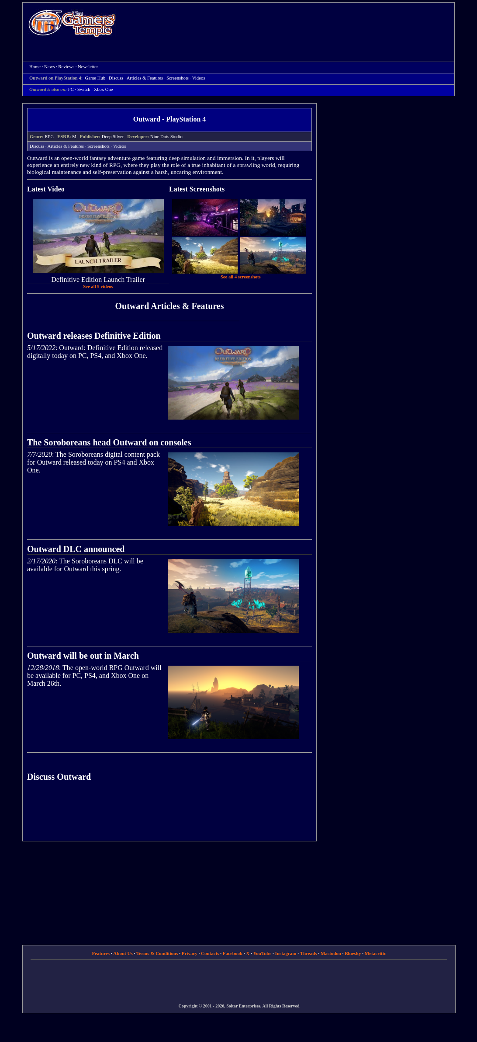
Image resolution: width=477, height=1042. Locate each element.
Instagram (286, 953)
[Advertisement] (290, 24)
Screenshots (177, 78)
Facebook (232, 953)
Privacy (189, 953)
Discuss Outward (59, 777)
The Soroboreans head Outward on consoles (109, 442)
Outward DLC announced (75, 549)
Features (101, 953)
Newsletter (88, 66)
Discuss (116, 78)
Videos (198, 78)
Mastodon (331, 953)
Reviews (66, 66)
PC (71, 89)
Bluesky (353, 953)
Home (72, 23)
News (49, 66)
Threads (308, 953)
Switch (83, 89)
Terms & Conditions (157, 953)
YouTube (262, 953)
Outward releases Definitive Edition (94, 335)
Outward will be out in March (83, 655)
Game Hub (95, 78)
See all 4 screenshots (241, 276)
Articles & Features (145, 78)
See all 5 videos (98, 286)
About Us (122, 953)
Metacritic (375, 953)
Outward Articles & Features (169, 306)
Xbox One (103, 89)
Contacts (210, 953)
